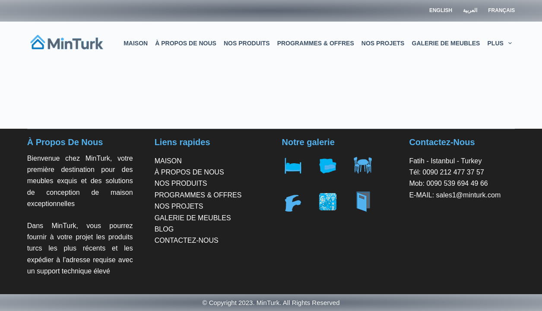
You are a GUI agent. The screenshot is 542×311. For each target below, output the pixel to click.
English (440, 10)
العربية (470, 10)
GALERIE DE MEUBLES (446, 43)
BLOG (164, 229)
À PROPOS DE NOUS (185, 43)
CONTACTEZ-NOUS (187, 240)
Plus (501, 43)
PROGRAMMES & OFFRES (315, 43)
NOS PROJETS (383, 43)
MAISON (136, 43)
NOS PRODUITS (247, 43)
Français (501, 10)
